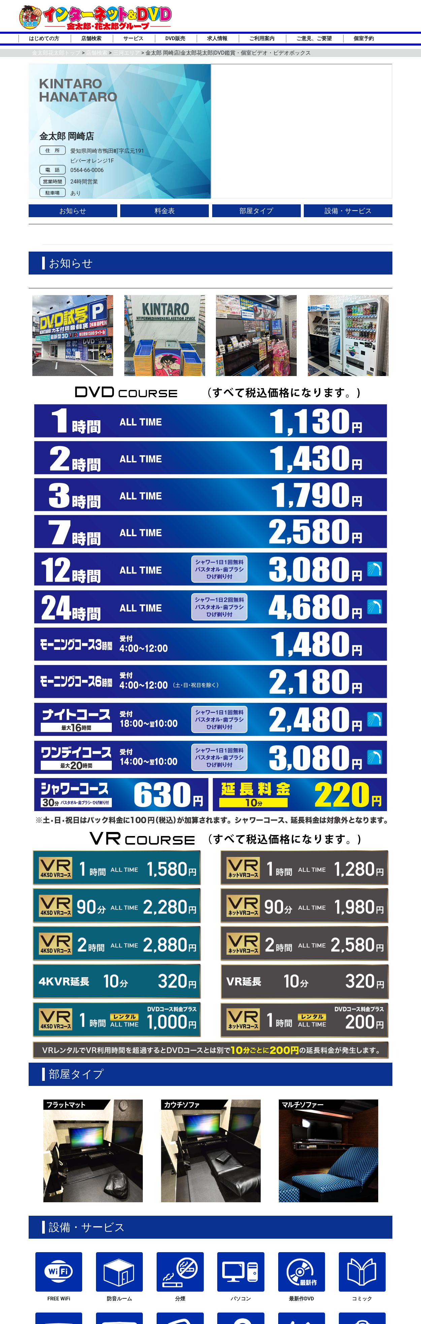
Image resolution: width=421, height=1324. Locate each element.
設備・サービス (348, 211)
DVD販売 (175, 38)
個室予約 (364, 38)
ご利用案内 (261, 38)
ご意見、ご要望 (314, 38)
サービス (133, 38)
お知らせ (72, 211)
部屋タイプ (256, 211)
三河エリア (126, 53)
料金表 (165, 211)
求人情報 (217, 38)
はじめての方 (44, 38)
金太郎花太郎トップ (56, 53)
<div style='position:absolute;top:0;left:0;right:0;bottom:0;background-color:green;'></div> (301, 131)
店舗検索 (91, 38)
